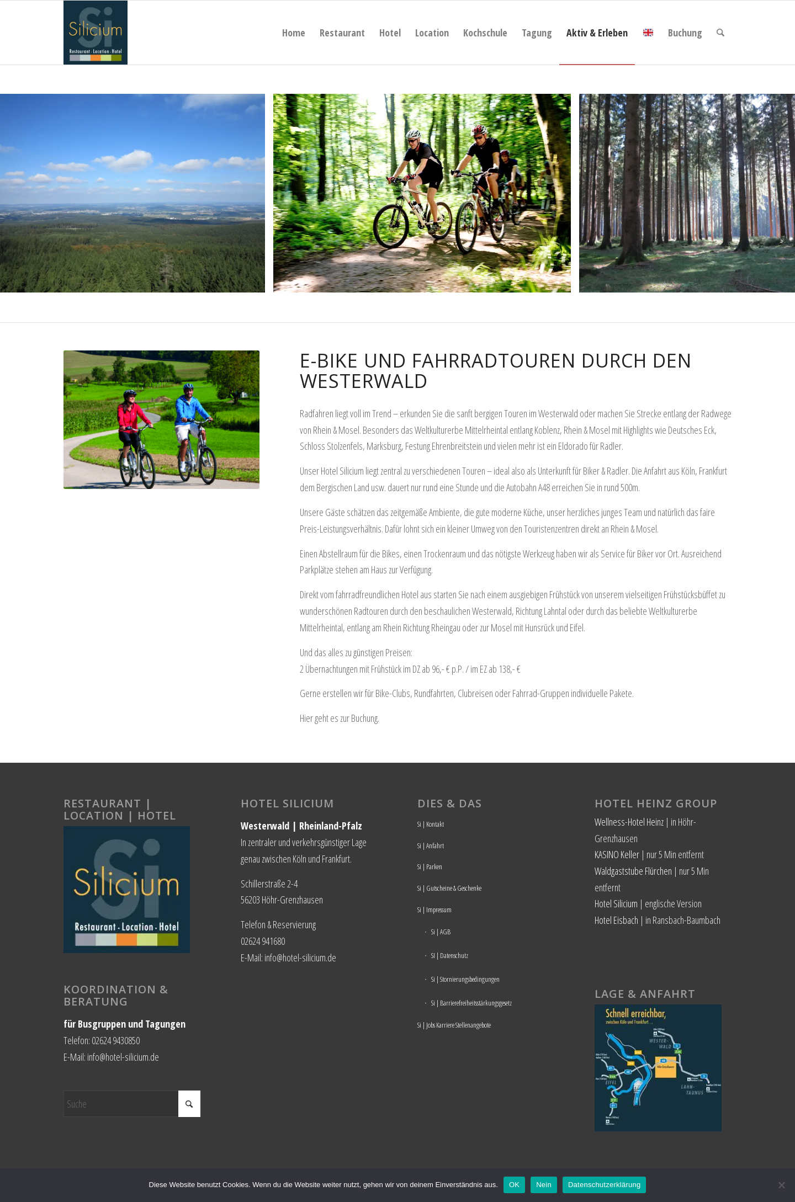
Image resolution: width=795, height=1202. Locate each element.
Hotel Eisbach (616, 920)
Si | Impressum (434, 909)
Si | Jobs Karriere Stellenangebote (454, 1025)
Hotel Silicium (616, 903)
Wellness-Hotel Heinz (629, 821)
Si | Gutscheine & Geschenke (449, 888)
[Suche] (720, 33)
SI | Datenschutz (449, 955)
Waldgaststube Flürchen (633, 870)
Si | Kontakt (430, 824)
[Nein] (781, 1184)
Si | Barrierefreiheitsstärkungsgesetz (471, 1003)
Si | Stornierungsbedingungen (465, 979)
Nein (544, 1184)
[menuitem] (293, 33)
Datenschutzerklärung (604, 1184)
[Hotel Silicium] (95, 33)
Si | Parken (429, 866)
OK (514, 1184)
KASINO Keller (617, 854)
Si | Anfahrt (430, 845)
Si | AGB (441, 932)
